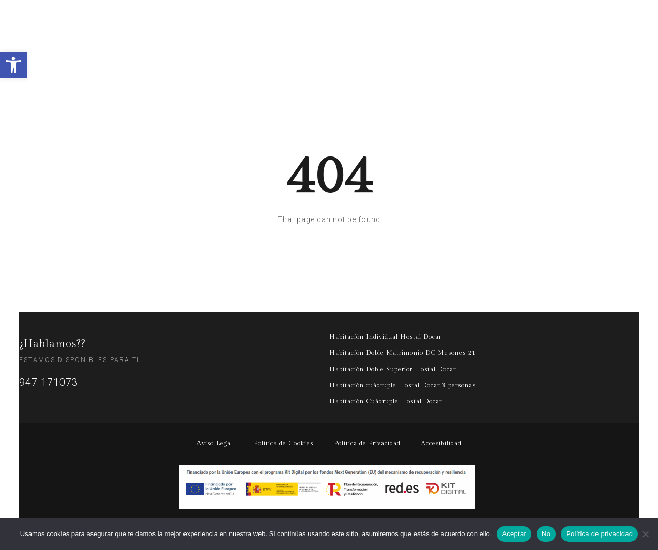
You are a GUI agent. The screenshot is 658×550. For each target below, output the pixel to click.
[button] (13, 65)
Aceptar (514, 534)
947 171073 (48, 382)
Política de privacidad (599, 534)
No (546, 534)
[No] (645, 534)
